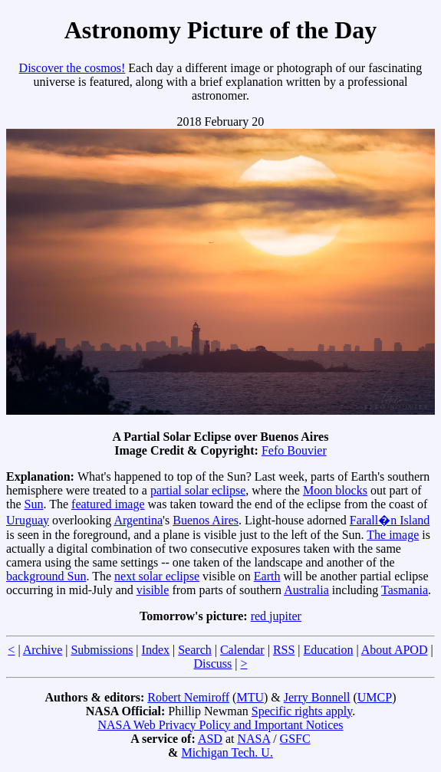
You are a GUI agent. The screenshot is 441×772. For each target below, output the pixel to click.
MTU (250, 697)
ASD (210, 738)
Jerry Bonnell (317, 697)
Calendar (242, 649)
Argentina (138, 520)
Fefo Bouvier (294, 450)
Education (329, 649)
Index (155, 649)
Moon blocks (335, 490)
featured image (108, 504)
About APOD (394, 649)
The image (393, 534)
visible (153, 589)
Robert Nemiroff (188, 697)
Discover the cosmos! (72, 67)
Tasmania (404, 589)
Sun (34, 504)
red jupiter (276, 616)
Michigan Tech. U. (226, 752)
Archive (43, 649)
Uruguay (27, 520)
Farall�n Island (389, 520)
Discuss (212, 663)
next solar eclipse (156, 576)
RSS (284, 649)
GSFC (295, 738)
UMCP (374, 697)
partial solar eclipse (197, 490)
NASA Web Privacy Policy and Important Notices (220, 724)
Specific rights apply (302, 711)
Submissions (102, 649)
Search (195, 649)
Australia (306, 589)
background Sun (46, 576)
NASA (253, 738)
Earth (267, 576)
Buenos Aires (206, 520)
